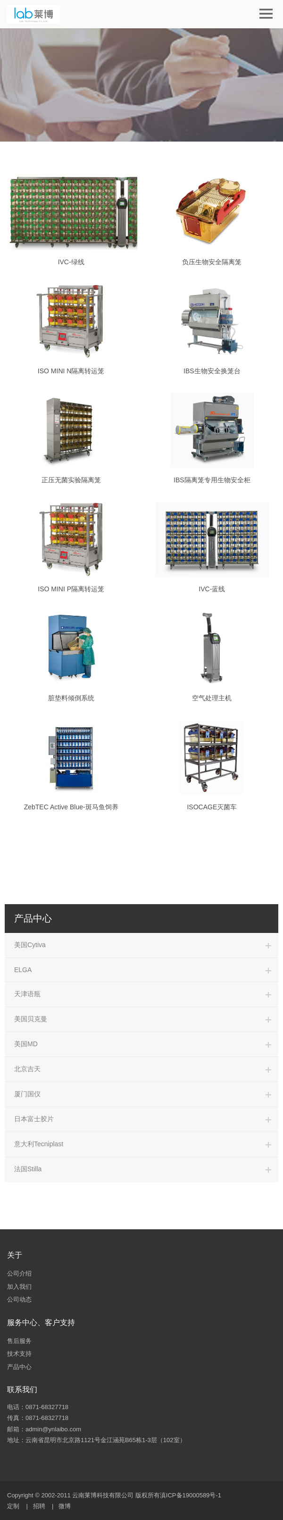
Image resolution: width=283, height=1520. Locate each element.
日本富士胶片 (34, 1119)
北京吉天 (27, 1069)
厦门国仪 (27, 1094)
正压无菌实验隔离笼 (71, 480)
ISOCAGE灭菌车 (212, 807)
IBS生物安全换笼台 (212, 371)
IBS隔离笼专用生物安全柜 (212, 480)
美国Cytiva (30, 945)
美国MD (26, 1044)
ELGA (23, 970)
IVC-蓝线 (212, 589)
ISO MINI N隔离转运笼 (71, 371)
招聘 (39, 1506)
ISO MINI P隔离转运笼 (71, 589)
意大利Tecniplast (38, 1144)
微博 (64, 1506)
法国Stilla (28, 1169)
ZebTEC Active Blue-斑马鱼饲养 (71, 807)
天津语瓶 (27, 994)
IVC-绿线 (71, 262)
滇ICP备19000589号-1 (190, 1495)
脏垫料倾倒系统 (71, 698)
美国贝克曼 (30, 1019)
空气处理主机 (212, 698)
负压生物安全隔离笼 (211, 262)
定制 (13, 1506)
